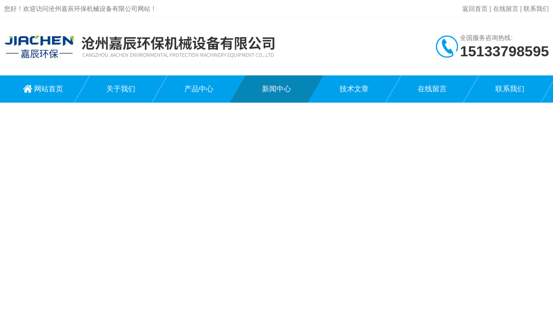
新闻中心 (276, 89)
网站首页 (48, 89)
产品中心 (198, 89)
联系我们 (536, 8)
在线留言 (505, 8)
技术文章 (354, 89)
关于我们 (120, 89)
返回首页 (475, 8)
